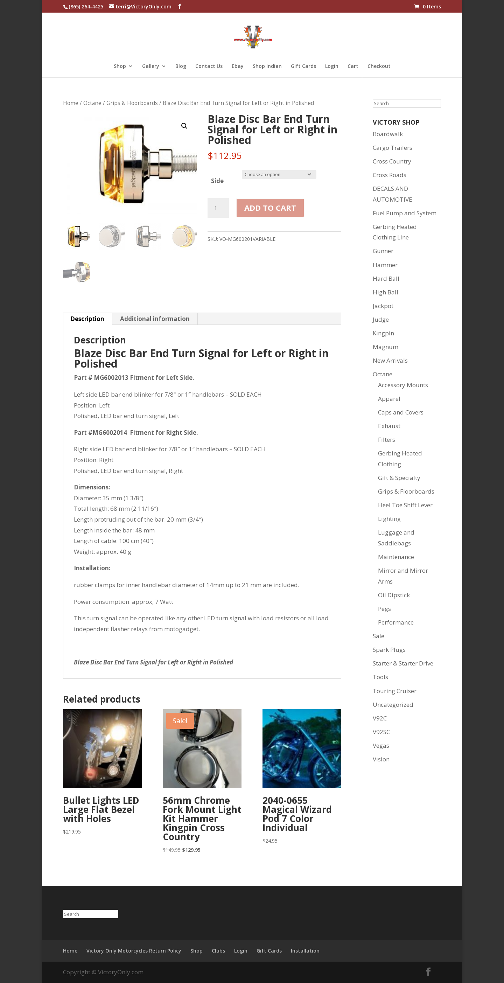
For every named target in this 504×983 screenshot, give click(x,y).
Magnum (385, 347)
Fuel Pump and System (404, 213)
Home (70, 103)
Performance (396, 622)
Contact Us (209, 66)
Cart (353, 66)
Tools (380, 677)
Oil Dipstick (394, 595)
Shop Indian (267, 66)
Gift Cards (303, 66)
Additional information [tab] (155, 319)
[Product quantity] (218, 208)
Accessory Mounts (403, 385)
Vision (381, 759)
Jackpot (383, 306)
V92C (380, 718)
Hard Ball (386, 278)
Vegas (381, 745)
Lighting (389, 519)
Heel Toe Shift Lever (405, 505)
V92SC (381, 732)
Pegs (384, 609)
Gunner (383, 251)
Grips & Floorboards (132, 103)
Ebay (238, 66)
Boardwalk (388, 134)
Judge (381, 319)
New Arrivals (390, 360)
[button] (184, 126)
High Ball (385, 292)
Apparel (389, 399)
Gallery (150, 66)
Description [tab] (87, 319)
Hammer (385, 265)
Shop (120, 66)
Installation (305, 950)
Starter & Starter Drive (403, 663)
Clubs (218, 950)
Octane (92, 103)
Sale (378, 636)
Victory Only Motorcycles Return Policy (133, 950)
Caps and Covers (401, 412)
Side (217, 181)
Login (331, 66)
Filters (386, 439)
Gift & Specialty (399, 478)
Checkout (379, 66)
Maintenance (396, 557)
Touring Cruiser (394, 691)
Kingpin (383, 333)
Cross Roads (389, 175)
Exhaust (389, 426)
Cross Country (392, 161)
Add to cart (270, 207)
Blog (180, 66)
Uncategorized (393, 704)
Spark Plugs (389, 650)
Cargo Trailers (392, 148)
